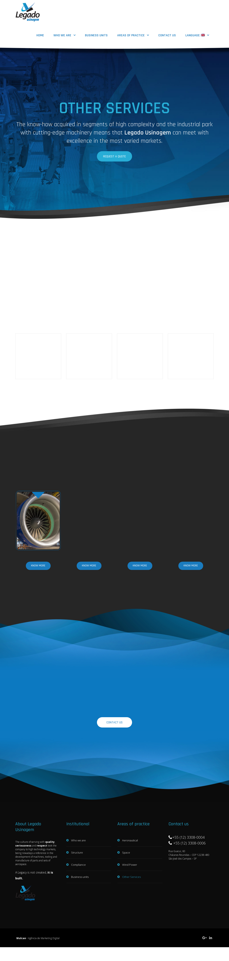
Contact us (167, 35)
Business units (96, 35)
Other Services (131, 867)
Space (126, 843)
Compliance (78, 855)
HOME (40, 35)
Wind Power (129, 855)
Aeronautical (130, 831)
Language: (195, 35)
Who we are (62, 35)
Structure (77, 843)
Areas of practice (131, 35)
